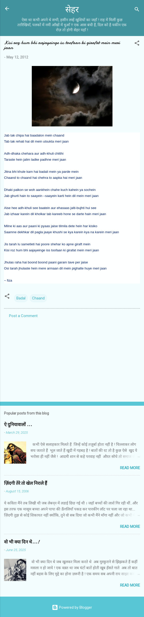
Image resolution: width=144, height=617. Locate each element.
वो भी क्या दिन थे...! (21, 542)
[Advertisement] (72, 358)
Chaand (38, 298)
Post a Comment (23, 316)
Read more (130, 468)
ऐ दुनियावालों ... (18, 425)
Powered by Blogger (72, 607)
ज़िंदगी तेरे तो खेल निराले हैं (25, 483)
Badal (20, 298)
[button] (137, 44)
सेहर (72, 9)
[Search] (137, 10)
